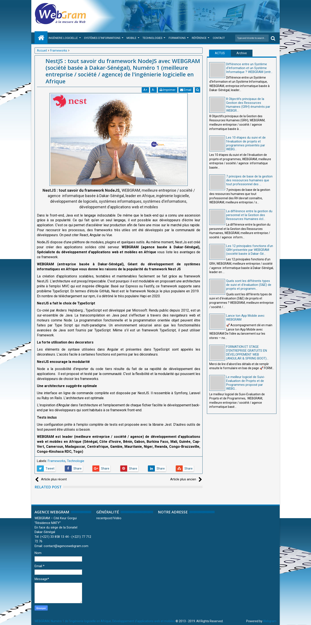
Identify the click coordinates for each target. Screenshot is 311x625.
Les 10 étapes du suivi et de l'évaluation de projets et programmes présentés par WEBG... (246, 143)
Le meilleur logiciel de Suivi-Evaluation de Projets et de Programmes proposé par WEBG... (245, 383)
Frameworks (56, 461)
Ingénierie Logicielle (63, 38)
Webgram (269, 621)
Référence (199, 38)
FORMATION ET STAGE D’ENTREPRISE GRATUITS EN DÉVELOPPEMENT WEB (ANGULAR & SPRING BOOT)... (247, 352)
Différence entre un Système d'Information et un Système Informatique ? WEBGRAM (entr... (249, 68)
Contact (219, 38)
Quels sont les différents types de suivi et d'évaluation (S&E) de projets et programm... (248, 285)
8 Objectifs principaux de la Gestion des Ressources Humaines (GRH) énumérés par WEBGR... (248, 104)
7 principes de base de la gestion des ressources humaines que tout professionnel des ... (249, 180)
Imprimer (168, 90)
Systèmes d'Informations (102, 38)
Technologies (152, 38)
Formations (177, 38)
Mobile (131, 38)
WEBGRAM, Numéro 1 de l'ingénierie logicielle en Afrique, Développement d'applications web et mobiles (105, 621)
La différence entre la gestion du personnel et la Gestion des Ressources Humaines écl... (249, 215)
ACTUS (220, 53)
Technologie (75, 461)
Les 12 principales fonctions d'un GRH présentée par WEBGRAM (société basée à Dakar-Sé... (249, 250)
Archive (241, 53)
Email (186, 90)
